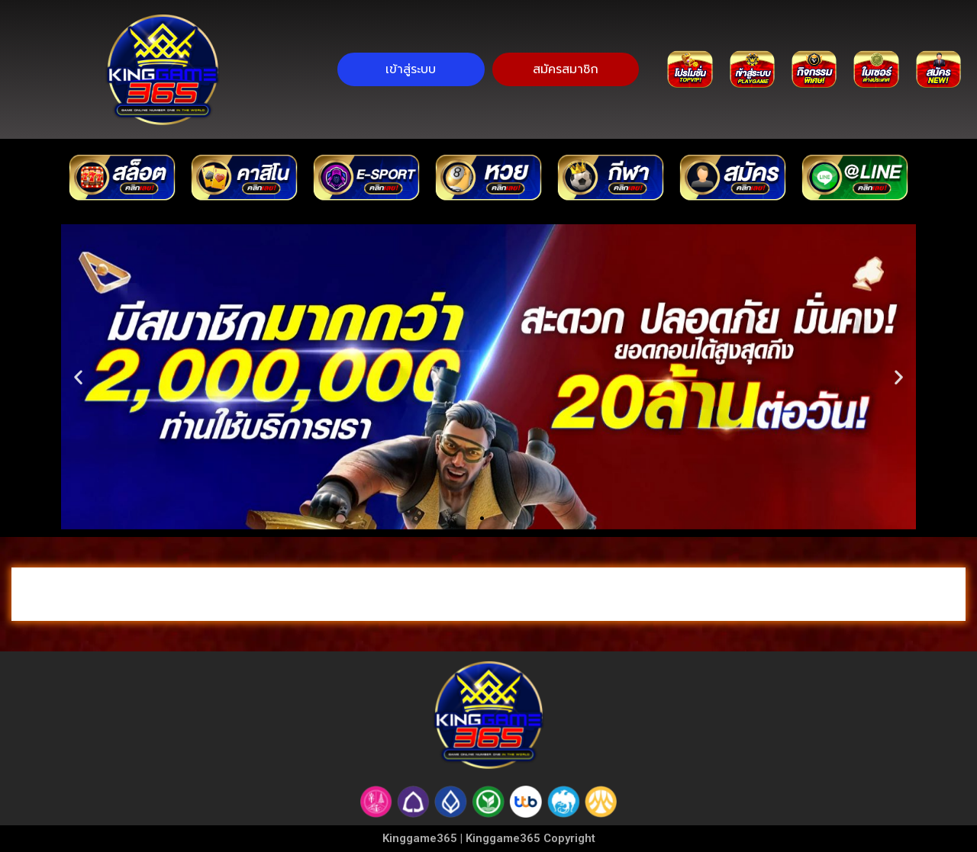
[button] (482, 518)
